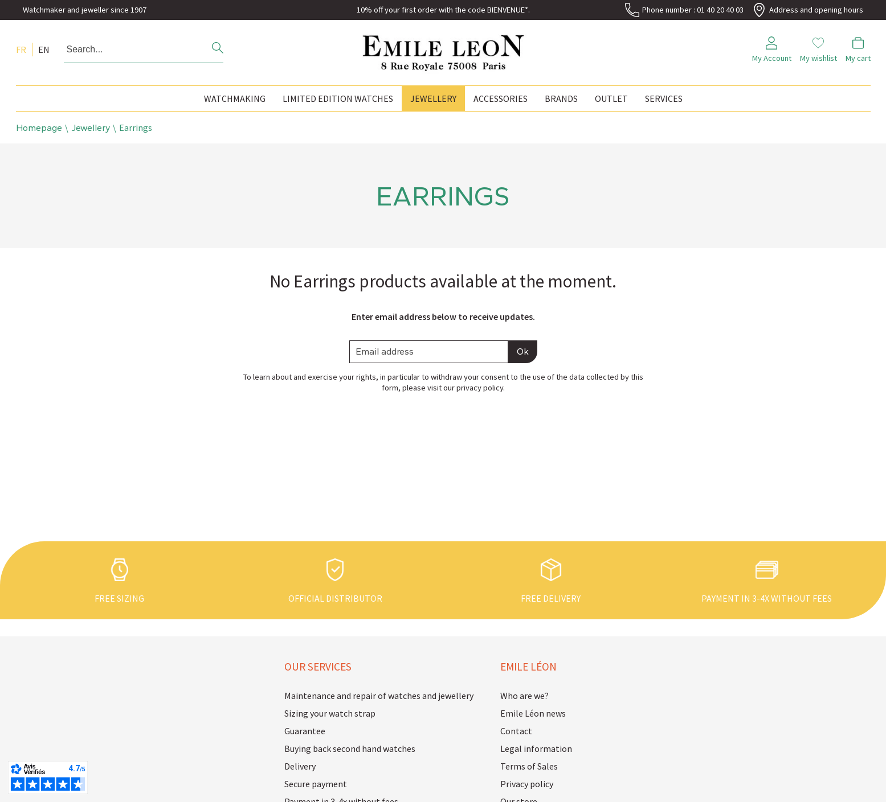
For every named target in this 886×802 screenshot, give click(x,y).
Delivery (300, 766)
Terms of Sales (529, 766)
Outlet (611, 98)
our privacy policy (473, 388)
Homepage (39, 127)
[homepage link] (443, 50)
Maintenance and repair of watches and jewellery (363, 695)
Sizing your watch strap (329, 713)
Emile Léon (528, 666)
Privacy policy (526, 783)
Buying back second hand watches (349, 748)
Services (664, 98)
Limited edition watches (338, 98)
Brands (561, 98)
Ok (523, 351)
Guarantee (304, 731)
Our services (318, 666)
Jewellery (433, 98)
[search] (217, 49)
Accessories (500, 98)
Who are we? (524, 695)
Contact (516, 731)
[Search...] (128, 49)
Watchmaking (235, 98)
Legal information (536, 748)
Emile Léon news (533, 713)
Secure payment (315, 783)
